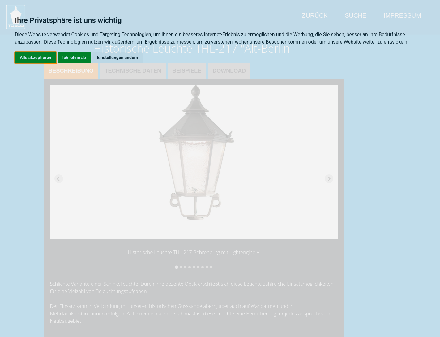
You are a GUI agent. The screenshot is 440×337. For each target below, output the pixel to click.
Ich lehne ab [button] (74, 57)
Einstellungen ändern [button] (117, 57)
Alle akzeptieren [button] (35, 57)
